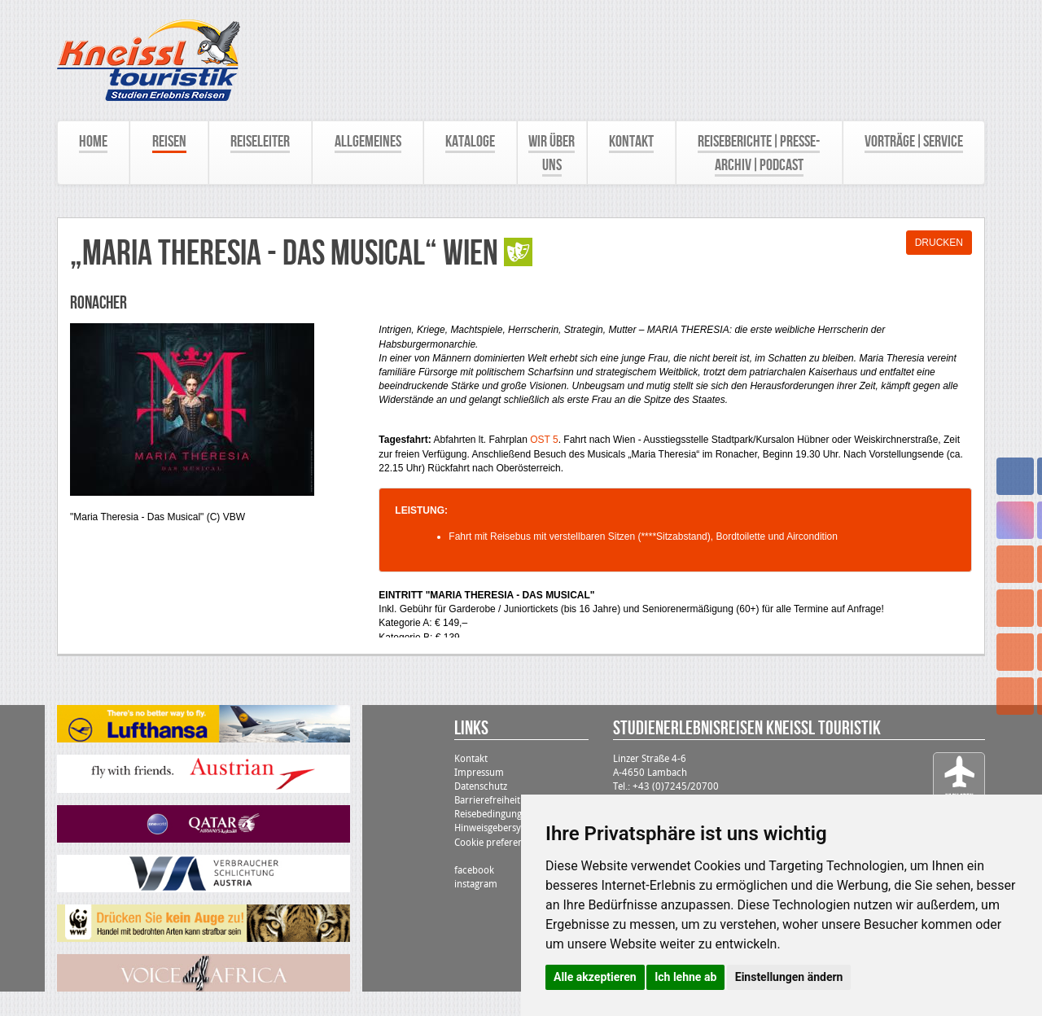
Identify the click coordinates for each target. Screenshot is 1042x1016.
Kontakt (471, 758)
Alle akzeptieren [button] (595, 976)
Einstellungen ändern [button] (789, 976)
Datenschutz (480, 786)
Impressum (479, 772)
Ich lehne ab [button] (685, 976)
